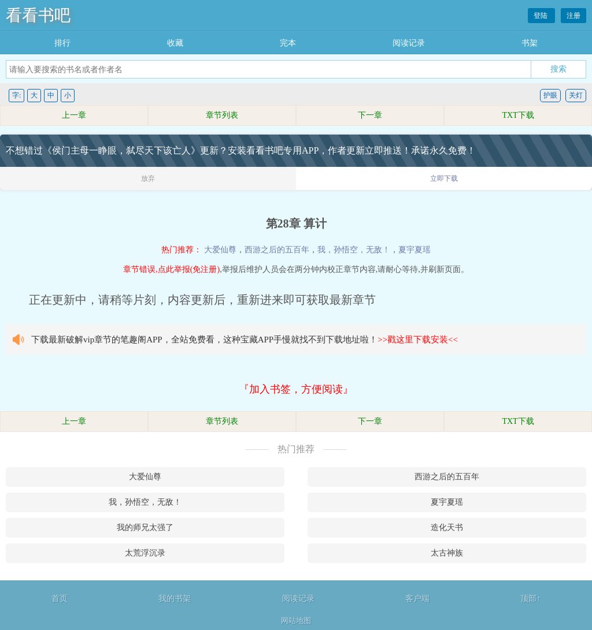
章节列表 (222, 115)
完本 (288, 43)
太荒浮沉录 (145, 553)
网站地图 (296, 620)
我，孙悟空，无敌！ (353, 249)
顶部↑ (530, 598)
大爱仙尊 (220, 249)
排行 (62, 43)
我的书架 (174, 598)
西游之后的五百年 (277, 249)
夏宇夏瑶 (414, 249)
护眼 (550, 95)
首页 (59, 598)
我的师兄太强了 (145, 527)
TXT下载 (518, 115)
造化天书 (447, 527)
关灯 (576, 95)
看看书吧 (38, 15)
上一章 (74, 115)
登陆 (541, 16)
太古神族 (447, 553)
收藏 (175, 43)
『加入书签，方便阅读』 (296, 389)
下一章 (370, 115)
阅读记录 (409, 43)
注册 (573, 16)
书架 (529, 43)
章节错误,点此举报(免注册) (171, 269)
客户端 (417, 598)
